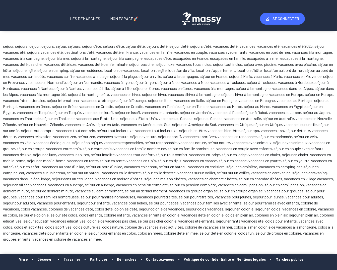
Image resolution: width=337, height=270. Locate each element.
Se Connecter (282, 18)
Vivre (23, 259)
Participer (98, 259)
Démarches (127, 259)
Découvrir (45, 259)
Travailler (71, 259)
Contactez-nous (160, 259)
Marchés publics (290, 259)
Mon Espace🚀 (124, 18)
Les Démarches (85, 18)
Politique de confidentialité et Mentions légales (225, 259)
